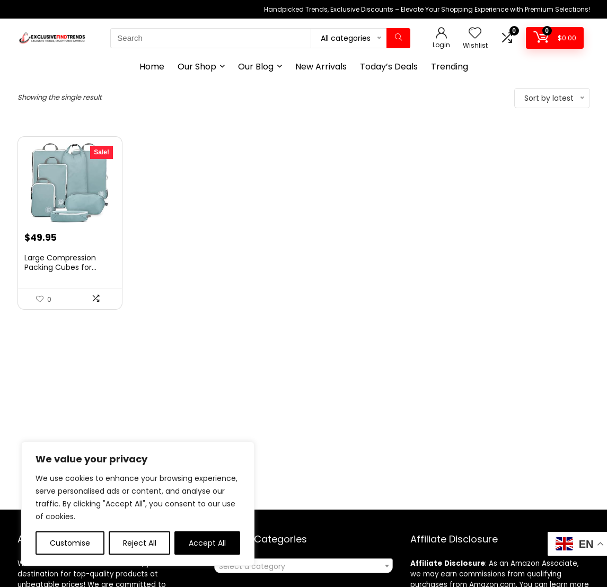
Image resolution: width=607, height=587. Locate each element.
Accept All (207, 543)
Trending (449, 66)
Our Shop (197, 66)
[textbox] (303, 566)
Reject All (139, 543)
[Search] (398, 38)
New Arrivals (321, 66)
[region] (137, 504)
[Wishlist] (475, 33)
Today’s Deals (389, 66)
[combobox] (303, 565)
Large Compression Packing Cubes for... (60, 262)
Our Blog (256, 66)
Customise (70, 543)
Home (151, 66)
